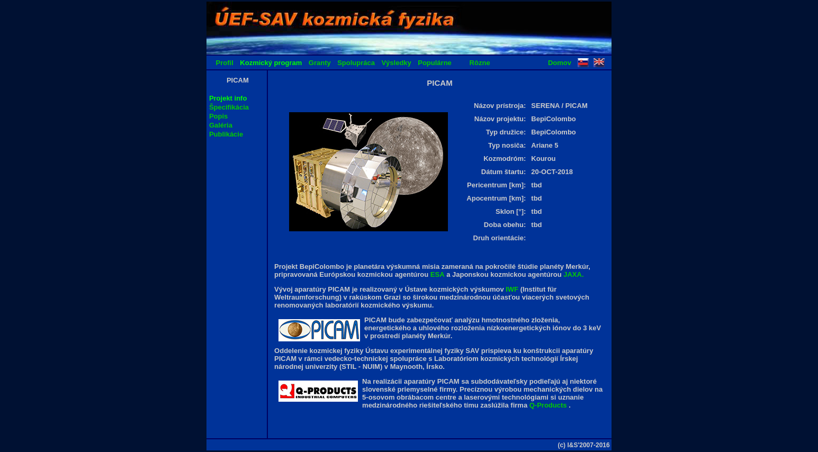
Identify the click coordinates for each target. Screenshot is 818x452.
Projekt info (228, 98)
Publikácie (226, 134)
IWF (513, 289)
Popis (218, 116)
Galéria (220, 125)
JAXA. (573, 274)
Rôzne (480, 63)
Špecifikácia (229, 107)
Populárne (435, 63)
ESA (437, 274)
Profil (224, 63)
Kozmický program (271, 63)
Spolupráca (356, 63)
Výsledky (396, 63)
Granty (320, 63)
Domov (559, 63)
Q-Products (549, 405)
